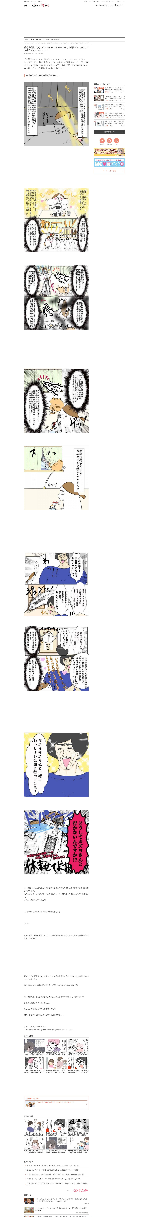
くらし (89, 1)
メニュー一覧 (121, 1)
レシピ (94, 1)
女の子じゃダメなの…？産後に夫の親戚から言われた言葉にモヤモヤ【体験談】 (53, 1170)
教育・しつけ (40, 39)
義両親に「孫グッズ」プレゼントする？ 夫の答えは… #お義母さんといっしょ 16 (53, 1165)
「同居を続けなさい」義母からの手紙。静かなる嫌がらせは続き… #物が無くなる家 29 (55, 1174)
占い (109, 1)
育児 (32, 39)
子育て (85, 1)
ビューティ (99, 1)
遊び (47, 39)
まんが (105, 1)
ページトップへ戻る (109, 171)
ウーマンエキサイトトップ (104, 5)
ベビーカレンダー (38, 53)
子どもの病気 (55, 39)
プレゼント (114, 1)
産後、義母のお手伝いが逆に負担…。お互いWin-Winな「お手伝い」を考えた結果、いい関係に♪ (57, 1184)
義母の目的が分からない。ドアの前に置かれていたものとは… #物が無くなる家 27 (54, 1179)
